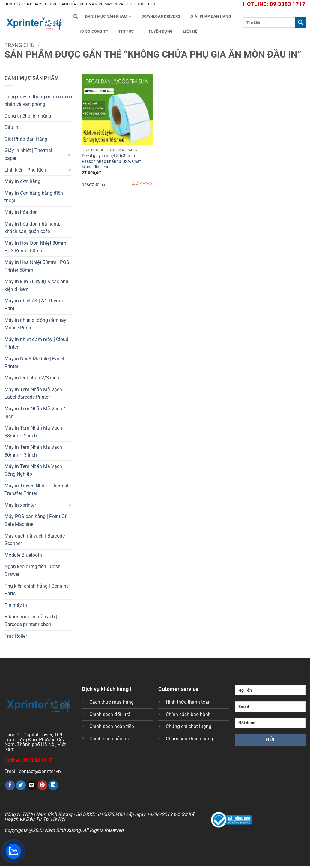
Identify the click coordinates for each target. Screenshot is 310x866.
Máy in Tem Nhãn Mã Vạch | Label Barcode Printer (34, 393)
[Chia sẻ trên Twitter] (21, 785)
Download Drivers (161, 16)
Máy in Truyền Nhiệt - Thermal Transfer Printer (36, 489)
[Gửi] (300, 22)
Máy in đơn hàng (22, 181)
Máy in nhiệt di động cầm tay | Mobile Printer (36, 324)
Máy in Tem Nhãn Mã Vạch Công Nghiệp (33, 470)
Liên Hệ (190, 31)
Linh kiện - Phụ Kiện (25, 170)
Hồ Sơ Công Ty (93, 31)
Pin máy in (15, 605)
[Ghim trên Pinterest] (42, 785)
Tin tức (128, 31)
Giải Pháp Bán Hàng (210, 16)
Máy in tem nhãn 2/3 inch (31, 378)
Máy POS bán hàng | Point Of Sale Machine (35, 520)
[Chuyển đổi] (69, 154)
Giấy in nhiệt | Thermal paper (28, 154)
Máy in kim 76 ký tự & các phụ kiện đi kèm (36, 285)
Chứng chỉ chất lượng (188, 726)
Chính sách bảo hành (188, 714)
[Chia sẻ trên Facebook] (10, 785)
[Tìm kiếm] (75, 16)
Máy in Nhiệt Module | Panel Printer (34, 362)
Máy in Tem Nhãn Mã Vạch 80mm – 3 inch (33, 451)
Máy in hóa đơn (21, 212)
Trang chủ (19, 45)
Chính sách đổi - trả (109, 714)
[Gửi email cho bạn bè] (32, 785)
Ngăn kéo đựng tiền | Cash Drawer (32, 570)
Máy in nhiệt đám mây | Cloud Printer (36, 343)
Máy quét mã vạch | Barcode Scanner (34, 540)
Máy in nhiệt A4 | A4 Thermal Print (35, 304)
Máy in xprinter (20, 505)
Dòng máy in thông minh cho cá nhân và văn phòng (38, 100)
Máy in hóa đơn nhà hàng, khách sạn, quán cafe (32, 228)
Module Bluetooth (23, 555)
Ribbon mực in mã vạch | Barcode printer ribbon (30, 620)
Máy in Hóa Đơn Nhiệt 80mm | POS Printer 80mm (36, 247)
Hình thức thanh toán (188, 702)
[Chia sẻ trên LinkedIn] (53, 785)
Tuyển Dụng (160, 31)
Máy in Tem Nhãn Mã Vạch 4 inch (35, 412)
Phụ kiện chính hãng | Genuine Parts (36, 590)
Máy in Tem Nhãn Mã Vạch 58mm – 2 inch (33, 432)
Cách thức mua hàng (111, 702)
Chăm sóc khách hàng (189, 739)
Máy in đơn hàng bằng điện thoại (33, 197)
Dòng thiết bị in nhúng (27, 116)
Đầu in (11, 127)
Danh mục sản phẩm (108, 16)
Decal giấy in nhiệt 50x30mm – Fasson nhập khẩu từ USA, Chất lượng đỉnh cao (111, 161)
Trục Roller (15, 636)
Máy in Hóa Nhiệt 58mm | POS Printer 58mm (36, 266)
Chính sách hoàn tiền (111, 726)
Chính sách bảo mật (110, 739)
